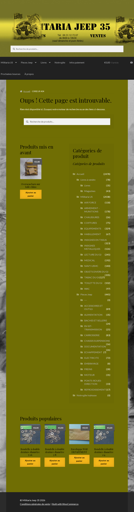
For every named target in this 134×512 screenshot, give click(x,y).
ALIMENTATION (93, 314)
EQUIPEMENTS (92, 228)
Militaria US (86, 196)
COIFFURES (90, 222)
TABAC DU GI (91, 277)
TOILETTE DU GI (93, 283)
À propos (29, 74)
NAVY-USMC (91, 265)
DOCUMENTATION (95, 346)
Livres (44, 62)
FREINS (88, 369)
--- (85, 300)
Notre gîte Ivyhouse (87, 395)
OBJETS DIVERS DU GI (96, 271)
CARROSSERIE (92, 335)
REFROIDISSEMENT (95, 389)
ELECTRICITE (91, 357)
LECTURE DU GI (92, 254)
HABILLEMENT (92, 234)
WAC (87, 288)
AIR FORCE (90, 202)
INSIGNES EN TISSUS (95, 239)
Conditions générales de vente (35, 504)
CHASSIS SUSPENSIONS (97, 340)
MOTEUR (89, 374)
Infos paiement (76, 62)
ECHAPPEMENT (93, 352)
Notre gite (60, 62)
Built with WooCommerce (65, 504)
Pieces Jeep (27, 62)
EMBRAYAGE (91, 363)
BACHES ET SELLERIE (95, 320)
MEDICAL (89, 260)
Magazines (89, 191)
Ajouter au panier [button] (31, 194)
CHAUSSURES (91, 217)
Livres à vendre (87, 179)
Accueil (26, 91)
